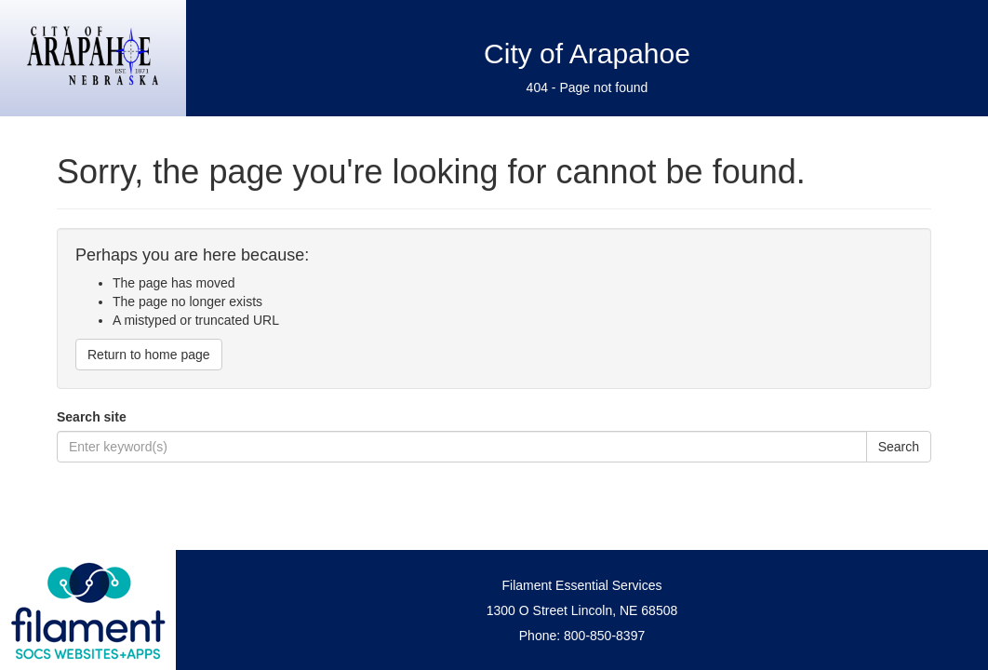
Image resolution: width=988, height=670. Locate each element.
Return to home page (148, 354)
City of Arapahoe (587, 53)
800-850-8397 (604, 635)
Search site (92, 416)
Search (898, 446)
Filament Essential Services (582, 585)
